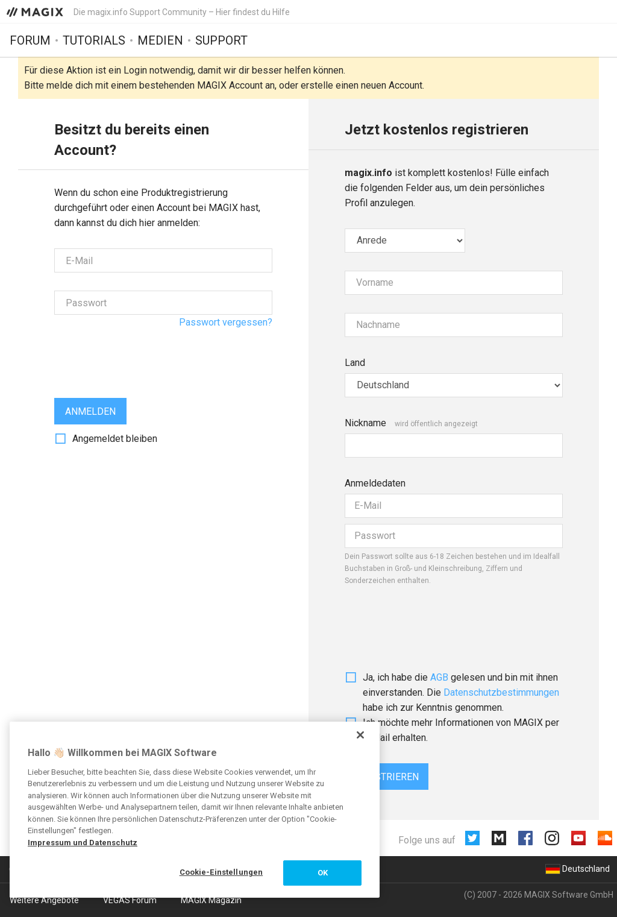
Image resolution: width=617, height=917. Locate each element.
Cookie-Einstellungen (221, 872)
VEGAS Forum (130, 900)
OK (323, 872)
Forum (30, 40)
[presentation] (145, 356)
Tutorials (94, 40)
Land (355, 362)
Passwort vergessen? (225, 322)
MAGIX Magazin (211, 900)
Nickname (365, 423)
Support (221, 40)
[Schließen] (360, 735)
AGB (439, 677)
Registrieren (386, 777)
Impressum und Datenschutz (82, 842)
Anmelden (90, 411)
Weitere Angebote (44, 900)
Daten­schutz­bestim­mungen (501, 692)
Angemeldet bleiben (114, 438)
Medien (160, 40)
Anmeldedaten (375, 483)
